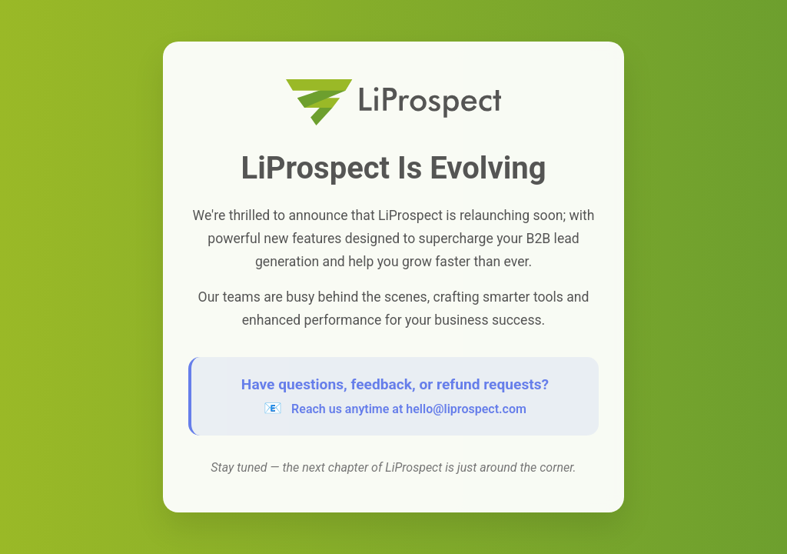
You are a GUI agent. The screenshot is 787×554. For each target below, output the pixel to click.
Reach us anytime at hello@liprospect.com (408, 409)
